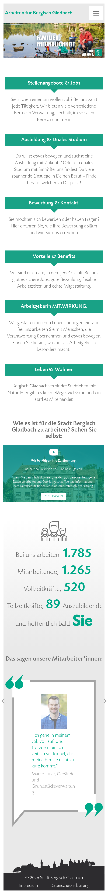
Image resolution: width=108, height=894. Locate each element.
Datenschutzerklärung (78, 486)
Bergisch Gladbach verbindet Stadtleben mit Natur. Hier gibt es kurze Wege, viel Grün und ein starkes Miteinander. (54, 393)
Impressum (28, 885)
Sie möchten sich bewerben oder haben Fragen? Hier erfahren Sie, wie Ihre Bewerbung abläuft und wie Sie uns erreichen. (54, 226)
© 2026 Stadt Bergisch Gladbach (54, 878)
